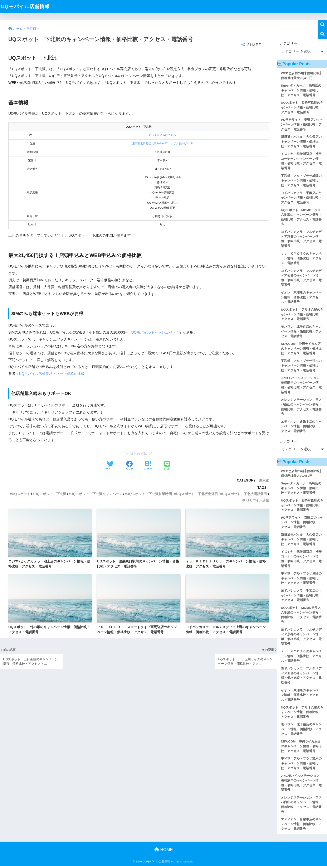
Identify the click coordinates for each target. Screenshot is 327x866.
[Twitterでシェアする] (110, 466)
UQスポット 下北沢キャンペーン (96, 494)
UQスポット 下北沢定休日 (197, 494)
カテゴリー (288, 43)
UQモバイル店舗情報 (25, 6)
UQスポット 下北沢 (50, 494)
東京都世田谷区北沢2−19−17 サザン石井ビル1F (162, 143)
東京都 (264, 480)
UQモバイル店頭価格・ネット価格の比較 (52, 374)
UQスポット (21, 494)
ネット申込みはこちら (162, 135)
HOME (163, 849)
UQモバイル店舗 (256, 500)
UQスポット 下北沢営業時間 (149, 494)
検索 (322, 24)
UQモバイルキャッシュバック (155, 332)
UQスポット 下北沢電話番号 (244, 494)
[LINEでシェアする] (167, 466)
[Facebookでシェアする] (129, 466)
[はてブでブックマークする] (148, 466)
